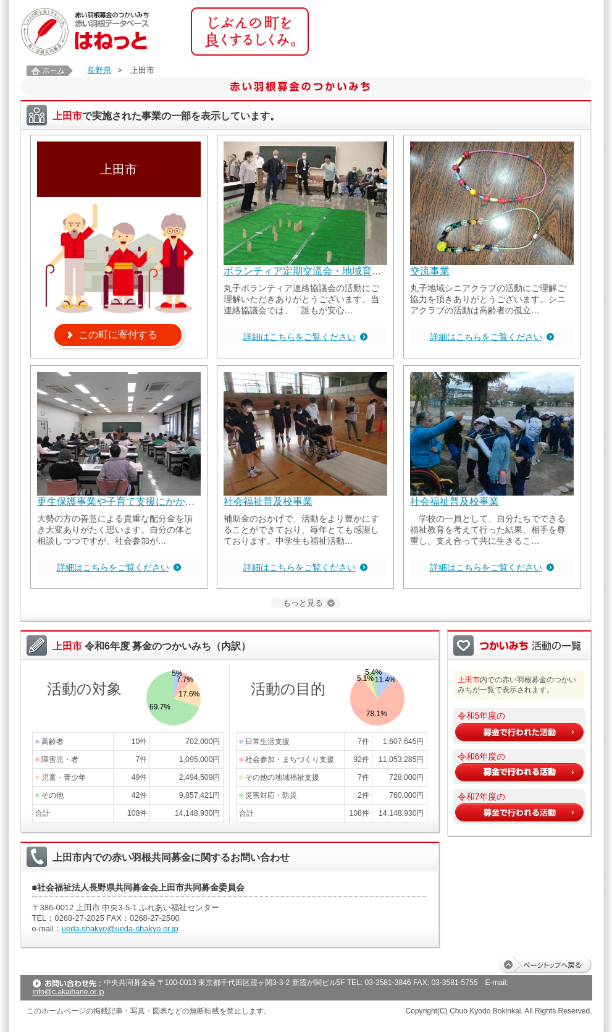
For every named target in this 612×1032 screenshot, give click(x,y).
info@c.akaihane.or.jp (68, 992)
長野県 (99, 70)
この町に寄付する (117, 334)
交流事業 (430, 271)
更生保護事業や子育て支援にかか (111, 501)
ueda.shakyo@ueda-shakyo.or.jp (120, 928)
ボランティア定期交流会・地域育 (298, 271)
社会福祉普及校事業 (268, 501)
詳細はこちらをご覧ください (299, 337)
